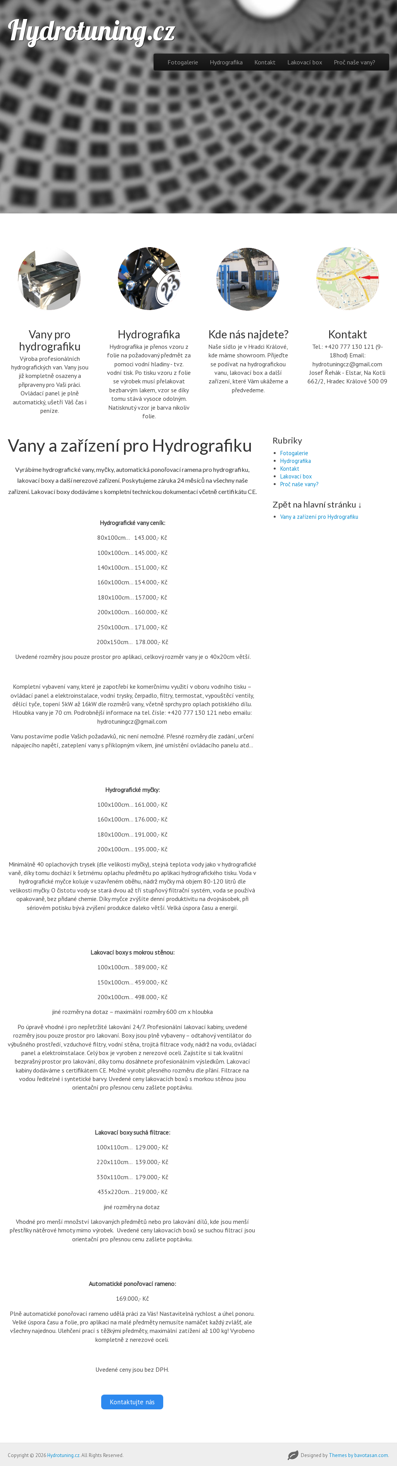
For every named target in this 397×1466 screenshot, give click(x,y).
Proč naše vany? (354, 62)
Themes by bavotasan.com (358, 1453)
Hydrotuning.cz (91, 29)
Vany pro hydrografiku (50, 340)
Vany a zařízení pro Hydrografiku (319, 516)
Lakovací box (304, 62)
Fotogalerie (182, 62)
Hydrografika (226, 62)
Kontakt (265, 62)
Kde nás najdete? (248, 334)
